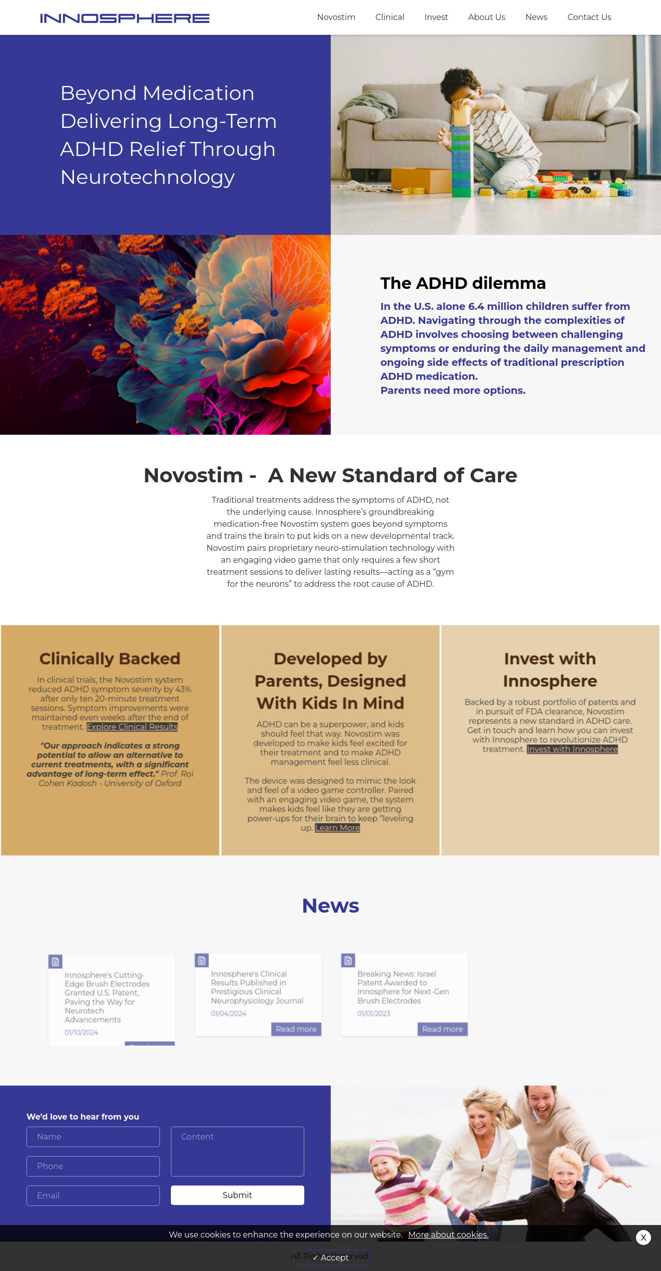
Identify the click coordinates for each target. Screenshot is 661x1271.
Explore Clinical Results (131, 728)
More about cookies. (448, 1235)
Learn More (337, 828)
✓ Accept (330, 1258)
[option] (111, 1005)
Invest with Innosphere (572, 750)
